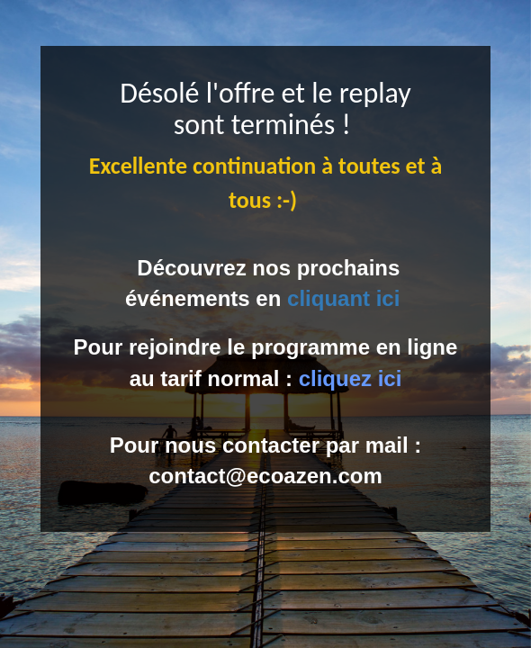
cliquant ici (343, 298)
